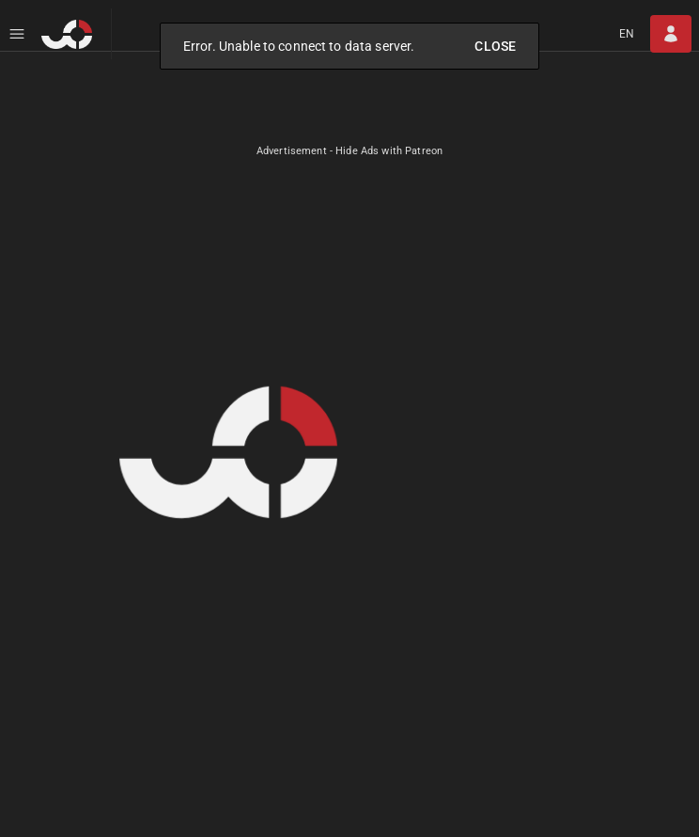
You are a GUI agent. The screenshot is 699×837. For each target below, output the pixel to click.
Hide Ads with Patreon (389, 151)
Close (495, 46)
